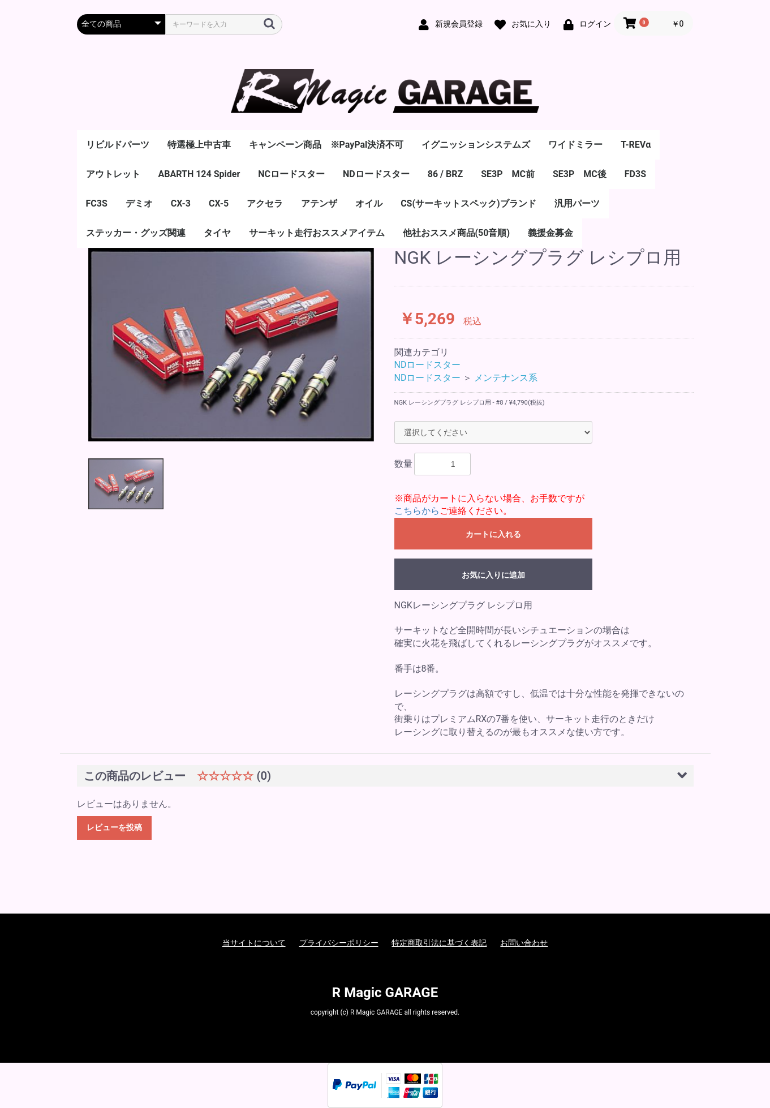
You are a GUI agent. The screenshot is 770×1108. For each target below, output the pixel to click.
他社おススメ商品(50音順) (456, 232)
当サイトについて (254, 942)
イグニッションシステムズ (475, 144)
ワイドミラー (575, 144)
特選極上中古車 (199, 144)
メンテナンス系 (505, 377)
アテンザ (319, 203)
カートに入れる (493, 534)
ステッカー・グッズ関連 (136, 232)
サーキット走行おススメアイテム (317, 232)
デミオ (139, 203)
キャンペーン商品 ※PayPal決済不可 (326, 144)
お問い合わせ (524, 942)
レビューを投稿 (114, 827)
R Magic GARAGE (385, 992)
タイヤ (217, 232)
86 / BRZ (445, 174)
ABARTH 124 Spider (199, 174)
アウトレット (113, 174)
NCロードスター (291, 174)
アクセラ (265, 203)
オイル (368, 203)
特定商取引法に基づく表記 (439, 942)
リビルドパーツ (117, 144)
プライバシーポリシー (338, 942)
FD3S (635, 174)
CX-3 (181, 203)
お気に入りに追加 (493, 574)
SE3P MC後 (579, 174)
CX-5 (219, 203)
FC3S (96, 203)
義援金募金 (550, 232)
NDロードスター (376, 174)
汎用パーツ (577, 203)
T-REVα (636, 144)
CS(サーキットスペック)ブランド (468, 203)
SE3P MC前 (508, 174)
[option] (231, 344)
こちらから (417, 510)
